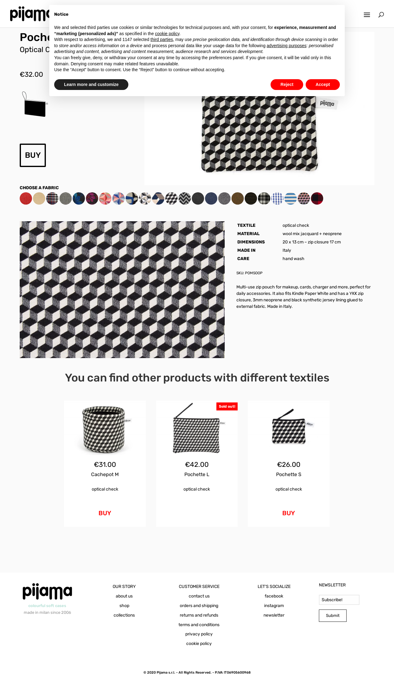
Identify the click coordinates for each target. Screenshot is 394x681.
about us (124, 596)
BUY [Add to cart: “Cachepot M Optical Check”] (104, 513)
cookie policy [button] (167, 33)
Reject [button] (286, 84)
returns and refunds (199, 615)
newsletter (273, 615)
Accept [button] (323, 84)
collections (124, 615)
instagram (274, 605)
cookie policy (199, 643)
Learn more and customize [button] (91, 84)
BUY (33, 155)
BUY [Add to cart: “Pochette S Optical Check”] (288, 513)
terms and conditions (199, 624)
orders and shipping (199, 605)
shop (124, 605)
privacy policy (199, 634)
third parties (162, 39)
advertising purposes (286, 45)
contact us (199, 596)
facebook (274, 596)
